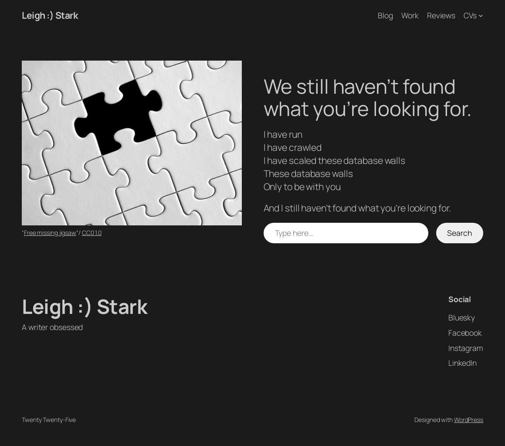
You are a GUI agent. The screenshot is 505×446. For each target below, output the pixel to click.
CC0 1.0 (92, 232)
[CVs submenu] (480, 15)
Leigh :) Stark (50, 15)
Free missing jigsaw (50, 232)
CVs (470, 15)
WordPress (468, 419)
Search (459, 233)
